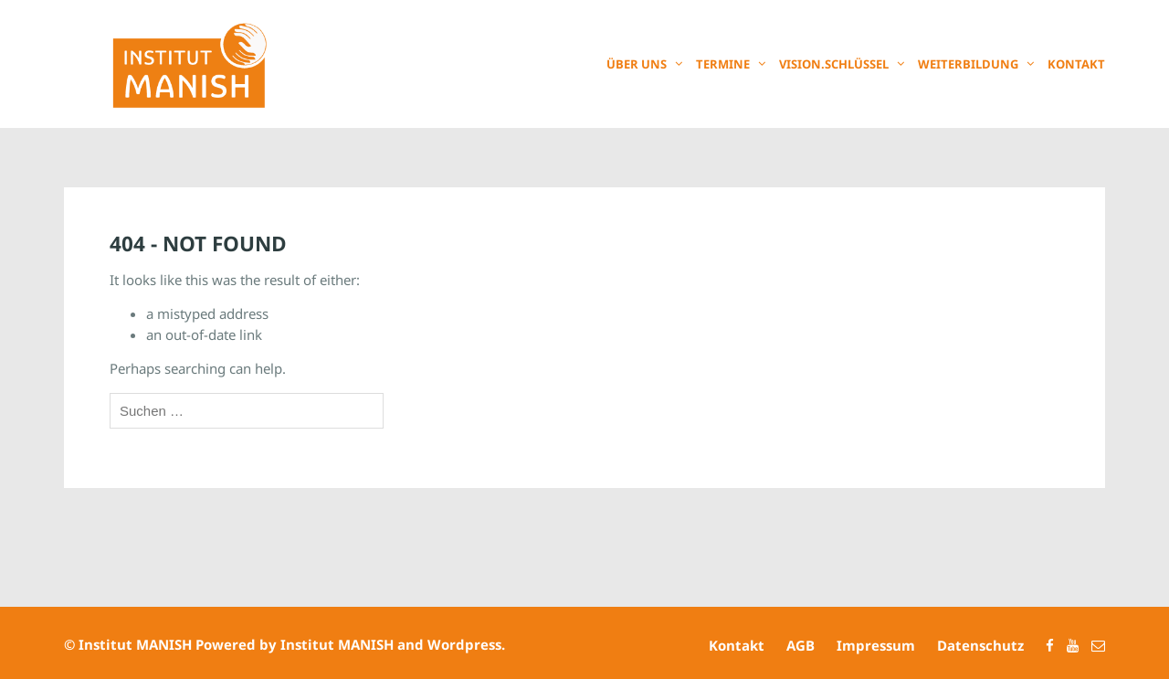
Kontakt (1076, 64)
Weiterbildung (968, 64)
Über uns (636, 64)
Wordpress (464, 644)
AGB (800, 645)
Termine (723, 64)
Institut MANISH (135, 644)
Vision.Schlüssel (834, 64)
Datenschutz (980, 645)
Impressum (876, 645)
